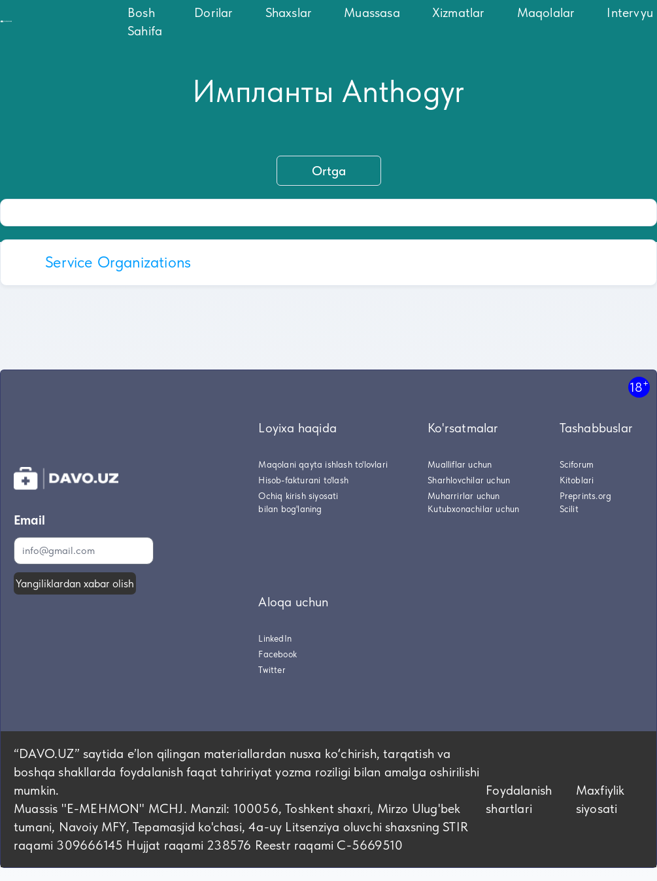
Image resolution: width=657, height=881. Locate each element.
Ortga (329, 171)
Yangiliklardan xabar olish (75, 583)
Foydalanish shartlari (519, 799)
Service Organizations (118, 261)
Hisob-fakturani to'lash (303, 480)
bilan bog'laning (290, 509)
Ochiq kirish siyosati (298, 496)
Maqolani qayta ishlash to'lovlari (323, 464)
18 (639, 387)
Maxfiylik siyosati (600, 799)
